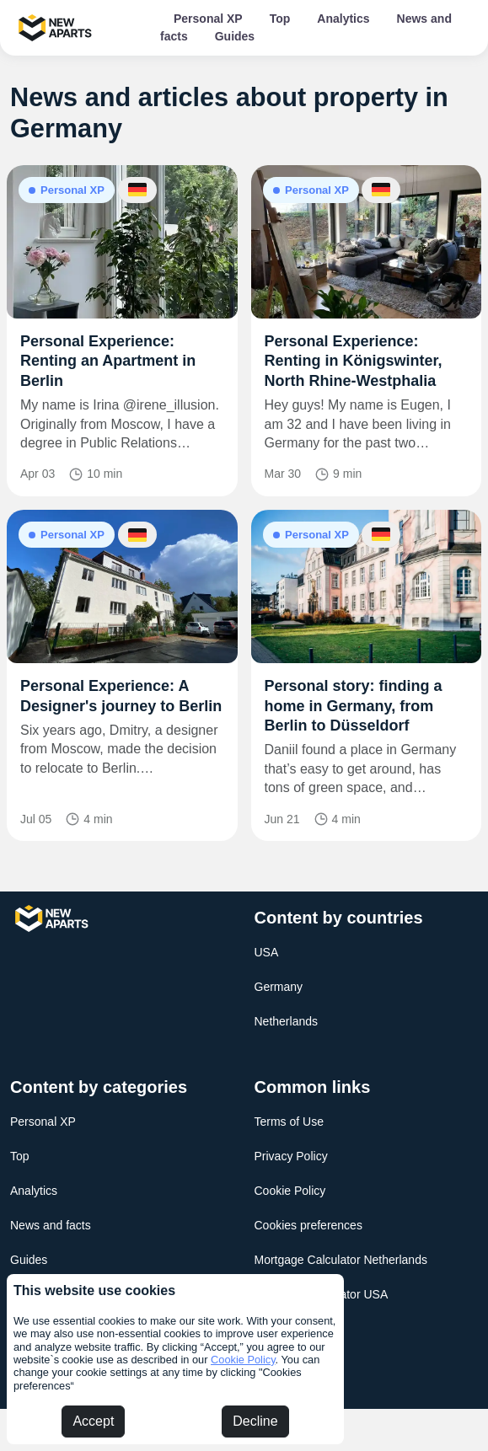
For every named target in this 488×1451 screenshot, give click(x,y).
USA (267, 952)
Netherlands (287, 1021)
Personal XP (208, 18)
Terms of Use (289, 1121)
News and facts (50, 1225)
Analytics (343, 18)
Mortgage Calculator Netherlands (341, 1259)
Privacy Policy (291, 1156)
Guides (235, 36)
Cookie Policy (243, 1359)
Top (280, 18)
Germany (279, 986)
